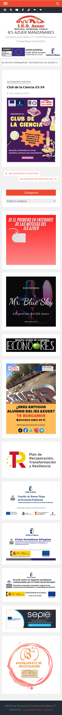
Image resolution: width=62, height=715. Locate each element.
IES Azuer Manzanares (31, 32)
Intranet (48, 709)
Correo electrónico (32, 709)
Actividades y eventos (19, 81)
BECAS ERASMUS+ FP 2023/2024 (24, 173)
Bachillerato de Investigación (36, 179)
